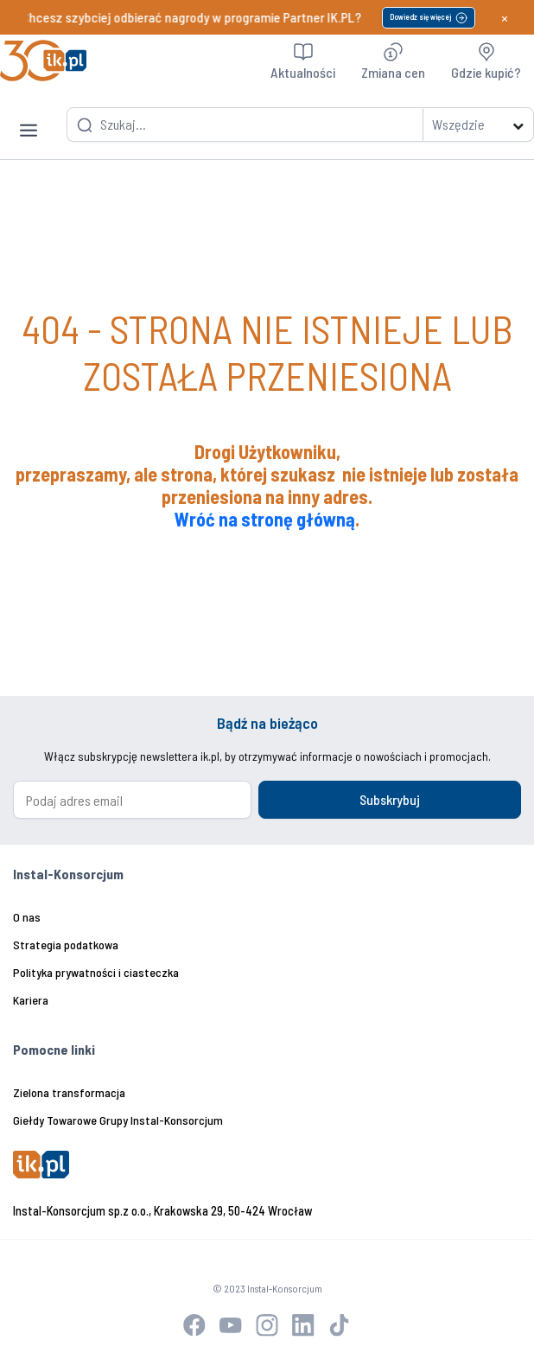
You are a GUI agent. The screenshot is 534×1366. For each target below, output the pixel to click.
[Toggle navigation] (28, 116)
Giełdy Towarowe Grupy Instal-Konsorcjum (118, 1120)
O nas (27, 917)
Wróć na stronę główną (265, 518)
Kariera (30, 1000)
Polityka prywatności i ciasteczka (96, 972)
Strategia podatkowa (65, 944)
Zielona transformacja (69, 1092)
